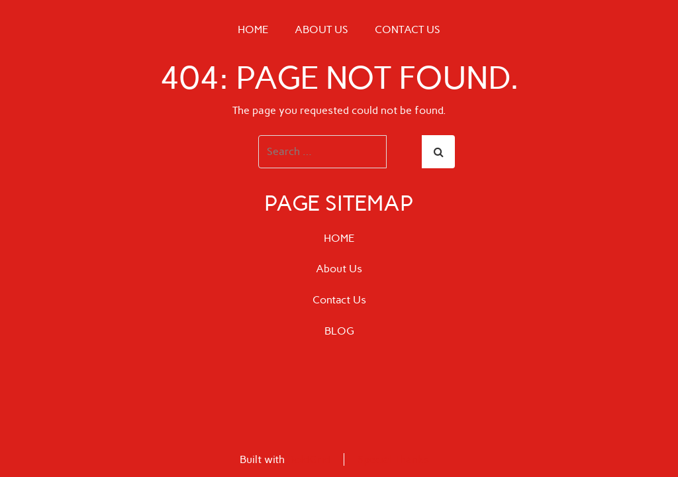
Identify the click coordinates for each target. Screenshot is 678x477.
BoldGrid (308, 459)
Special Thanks (393, 459)
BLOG (339, 331)
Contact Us (407, 29)
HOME (253, 29)
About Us (321, 29)
